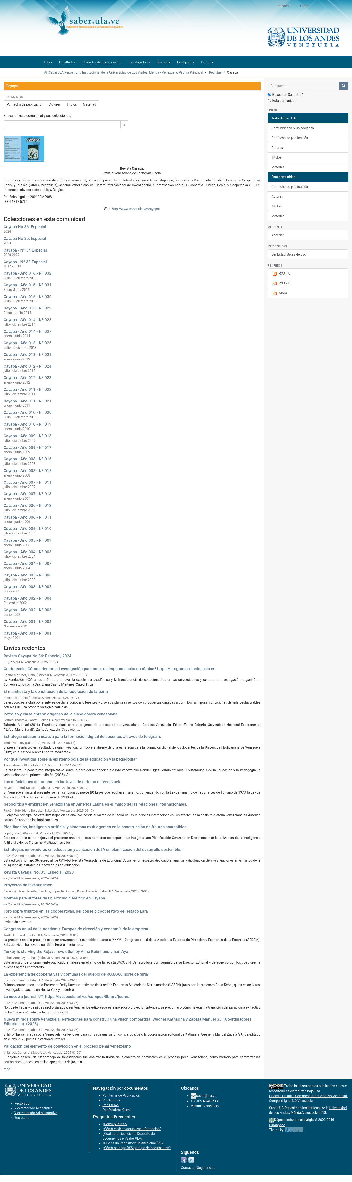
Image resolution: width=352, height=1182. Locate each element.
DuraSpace (277, 1125)
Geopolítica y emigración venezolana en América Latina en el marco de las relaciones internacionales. (95, 804)
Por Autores (111, 1100)
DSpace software (286, 1120)
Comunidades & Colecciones (293, 128)
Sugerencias (206, 1168)
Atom (279, 293)
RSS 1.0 (281, 274)
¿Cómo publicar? (115, 1124)
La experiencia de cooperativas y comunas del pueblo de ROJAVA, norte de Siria (76, 974)
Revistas (215, 72)
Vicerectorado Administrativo (35, 1113)
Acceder (278, 235)
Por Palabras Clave (117, 1110)
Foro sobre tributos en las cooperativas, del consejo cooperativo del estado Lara (76, 911)
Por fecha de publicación (25, 104)
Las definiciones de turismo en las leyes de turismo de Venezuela (62, 781)
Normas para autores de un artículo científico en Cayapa (54, 898)
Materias (89, 104)
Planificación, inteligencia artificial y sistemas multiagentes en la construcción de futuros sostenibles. (96, 826)
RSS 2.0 (281, 283)
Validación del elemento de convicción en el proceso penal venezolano (67, 1046)
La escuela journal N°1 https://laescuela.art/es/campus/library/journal (67, 996)
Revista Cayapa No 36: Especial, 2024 (37, 655)
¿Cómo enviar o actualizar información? (132, 1129)
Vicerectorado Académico (33, 1108)
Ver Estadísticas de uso (289, 254)
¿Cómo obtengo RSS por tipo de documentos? (137, 1148)
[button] (285, 6)
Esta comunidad (282, 101)
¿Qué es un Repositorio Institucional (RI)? (133, 1143)
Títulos (72, 104)
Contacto (188, 1168)
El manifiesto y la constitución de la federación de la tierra (56, 691)
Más (7, 1069)
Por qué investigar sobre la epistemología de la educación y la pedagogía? (70, 759)
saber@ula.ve (206, 1096)
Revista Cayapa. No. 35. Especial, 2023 (39, 872)
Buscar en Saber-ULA (286, 95)
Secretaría (21, 1118)
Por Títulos (111, 1105)
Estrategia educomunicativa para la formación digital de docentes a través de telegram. (82, 736)
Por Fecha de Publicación (121, 1095)
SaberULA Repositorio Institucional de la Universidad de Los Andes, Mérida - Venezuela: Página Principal (126, 72)
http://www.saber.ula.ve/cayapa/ (136, 209)
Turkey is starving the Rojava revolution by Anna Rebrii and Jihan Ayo (66, 951)
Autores (55, 104)
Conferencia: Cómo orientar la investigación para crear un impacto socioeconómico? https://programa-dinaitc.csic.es (109, 668)
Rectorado (22, 1103)
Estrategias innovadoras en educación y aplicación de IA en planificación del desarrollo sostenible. (92, 849)
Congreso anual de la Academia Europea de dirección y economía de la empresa (76, 928)
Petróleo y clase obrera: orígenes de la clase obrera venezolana (60, 714)
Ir (124, 124)
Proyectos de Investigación (28, 885)
